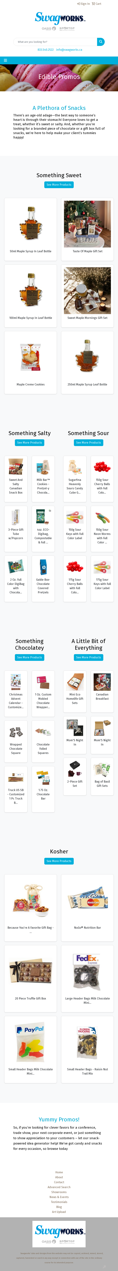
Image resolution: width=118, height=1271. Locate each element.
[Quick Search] (55, 42)
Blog (59, 1207)
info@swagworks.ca (69, 49)
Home (59, 1172)
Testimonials (59, 1202)
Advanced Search (59, 1187)
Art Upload (59, 1212)
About (59, 1177)
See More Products (59, 184)
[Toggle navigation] (5, 60)
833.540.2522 (46, 49)
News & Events (59, 1197)
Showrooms (59, 1192)
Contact (59, 1182)
